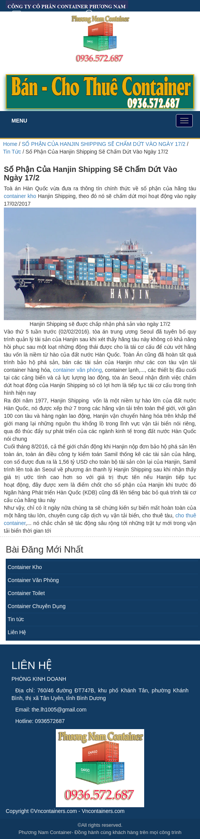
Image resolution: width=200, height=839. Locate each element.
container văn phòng (77, 370)
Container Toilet (26, 593)
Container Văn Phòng (33, 580)
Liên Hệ (17, 632)
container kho (20, 196)
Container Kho (25, 567)
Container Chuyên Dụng (36, 606)
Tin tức (16, 619)
